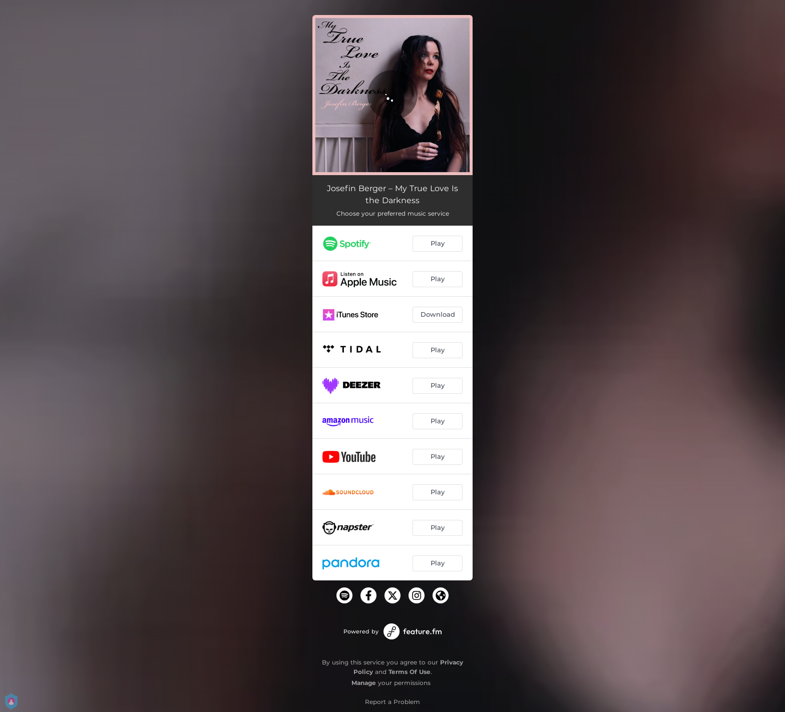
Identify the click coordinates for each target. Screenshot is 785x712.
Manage (363, 682)
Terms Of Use (409, 671)
